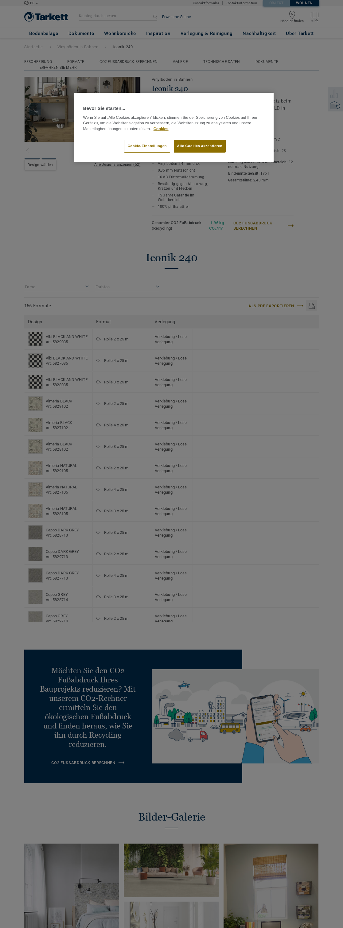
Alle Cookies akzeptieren (200, 146)
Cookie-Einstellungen (147, 146)
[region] (174, 127)
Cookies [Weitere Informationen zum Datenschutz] (161, 129)
